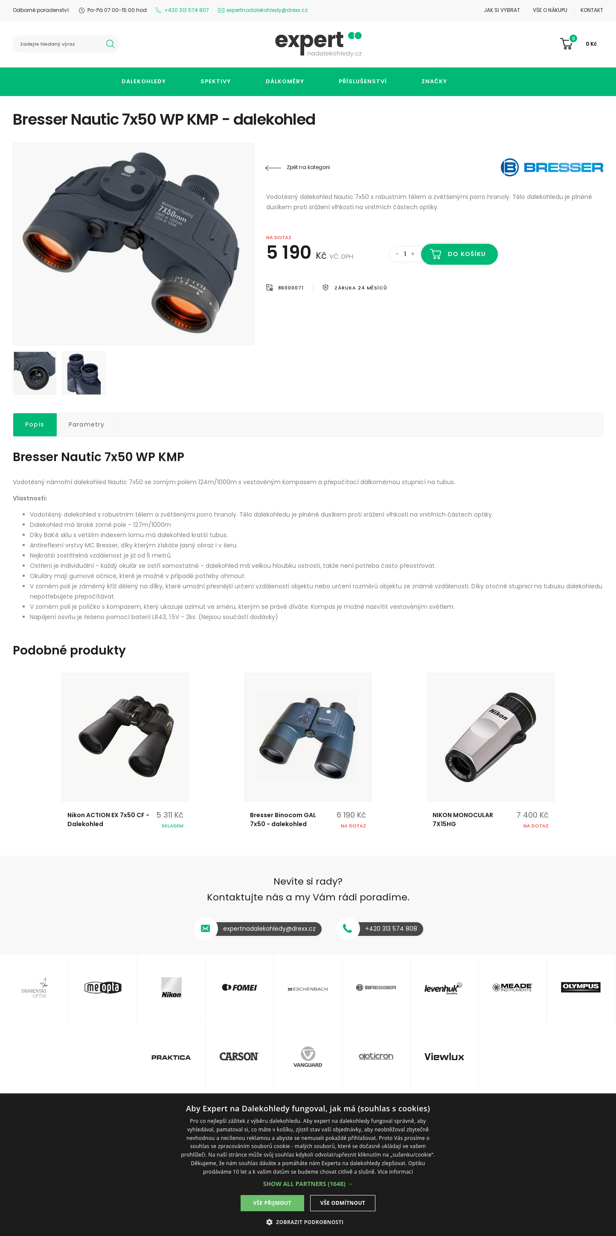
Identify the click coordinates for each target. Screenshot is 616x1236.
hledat (110, 44)
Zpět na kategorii (308, 167)
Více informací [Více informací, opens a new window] (395, 1171)
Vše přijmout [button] (272, 1203)
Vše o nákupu (550, 10)
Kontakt (592, 10)
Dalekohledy (144, 81)
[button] (308, 1184)
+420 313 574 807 (186, 10)
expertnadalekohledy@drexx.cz (267, 10)
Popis (34, 424)
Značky (434, 81)
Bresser (552, 167)
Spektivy (215, 81)
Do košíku (467, 254)
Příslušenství (363, 81)
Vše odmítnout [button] (342, 1203)
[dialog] (308, 1166)
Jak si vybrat (502, 10)
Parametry (87, 424)
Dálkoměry (285, 81)
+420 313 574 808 (391, 928)
